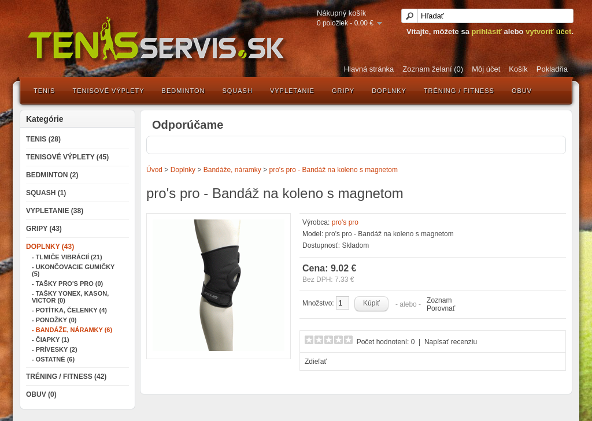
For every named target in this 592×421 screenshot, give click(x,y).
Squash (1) (46, 193)
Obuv (522, 90)
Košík (518, 69)
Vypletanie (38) (54, 211)
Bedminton (183, 90)
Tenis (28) (43, 139)
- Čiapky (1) (50, 339)
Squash (237, 90)
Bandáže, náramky (232, 170)
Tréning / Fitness (459, 90)
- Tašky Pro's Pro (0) (67, 283)
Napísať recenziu (450, 342)
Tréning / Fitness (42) (66, 376)
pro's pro (345, 222)
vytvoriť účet (548, 31)
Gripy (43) (44, 229)
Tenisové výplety (108, 90)
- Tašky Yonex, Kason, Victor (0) (70, 297)
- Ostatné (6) (53, 359)
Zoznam (439, 300)
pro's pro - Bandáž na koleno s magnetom (333, 170)
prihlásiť (487, 31)
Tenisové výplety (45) (67, 157)
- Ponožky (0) (54, 319)
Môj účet (486, 69)
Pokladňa (552, 69)
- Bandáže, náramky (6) (72, 329)
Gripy (343, 90)
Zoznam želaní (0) (432, 69)
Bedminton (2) (52, 175)
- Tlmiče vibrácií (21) (67, 257)
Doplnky (389, 90)
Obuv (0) (41, 394)
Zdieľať (316, 361)
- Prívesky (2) (54, 349)
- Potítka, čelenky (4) (69, 310)
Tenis (44, 90)
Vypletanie (292, 90)
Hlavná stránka (369, 69)
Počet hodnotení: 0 (386, 342)
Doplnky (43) (50, 247)
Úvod (154, 170)
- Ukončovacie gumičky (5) (73, 270)
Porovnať (441, 308)
